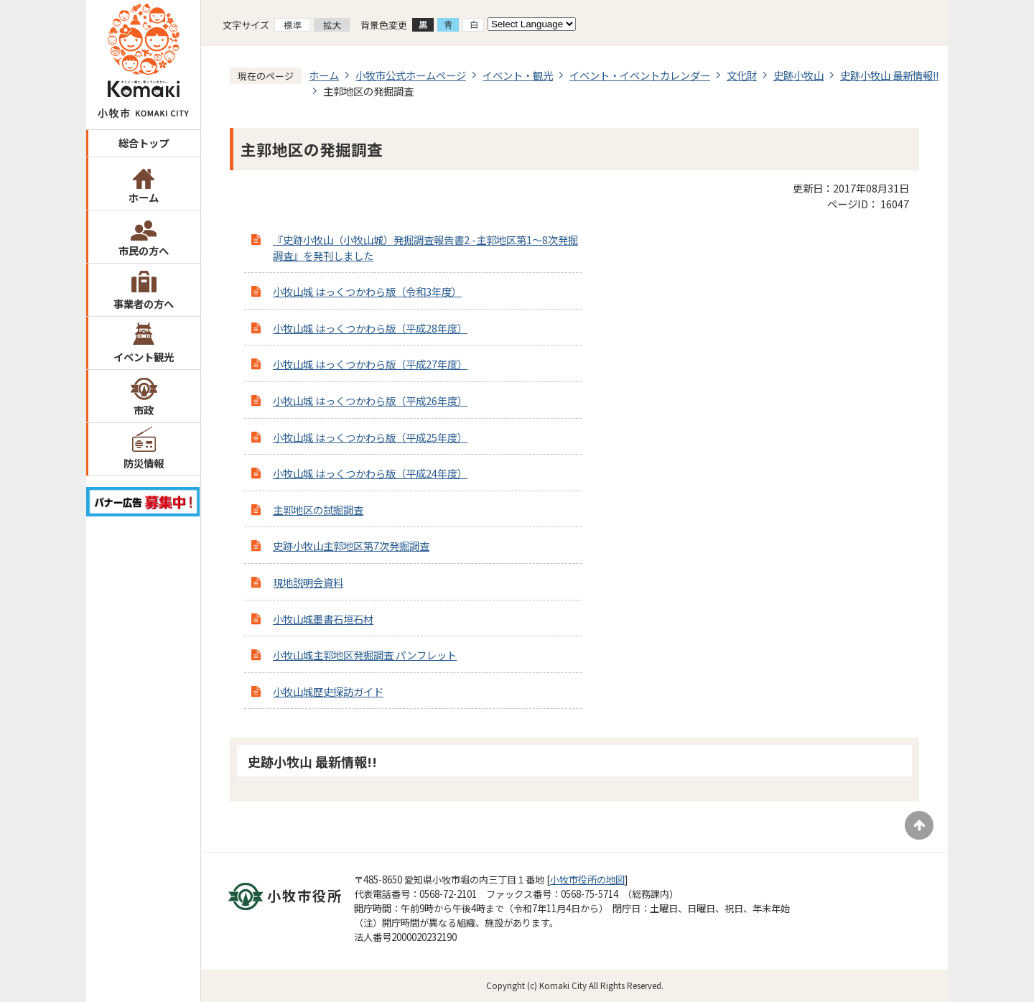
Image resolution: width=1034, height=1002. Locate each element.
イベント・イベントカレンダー (639, 75)
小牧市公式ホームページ (410, 75)
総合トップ (143, 142)
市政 (144, 409)
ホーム (144, 197)
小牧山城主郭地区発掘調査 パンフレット (365, 654)
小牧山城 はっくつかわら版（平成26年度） (370, 400)
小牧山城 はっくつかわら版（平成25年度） (370, 437)
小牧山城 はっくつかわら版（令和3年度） (367, 291)
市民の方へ (143, 250)
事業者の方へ (143, 303)
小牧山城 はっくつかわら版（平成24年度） (370, 473)
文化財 (742, 75)
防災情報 (144, 462)
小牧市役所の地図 (587, 879)
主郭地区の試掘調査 (318, 509)
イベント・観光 (518, 75)
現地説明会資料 (308, 582)
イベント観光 (143, 356)
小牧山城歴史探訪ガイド (328, 691)
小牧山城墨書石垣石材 (323, 618)
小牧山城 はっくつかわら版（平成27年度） (370, 363)
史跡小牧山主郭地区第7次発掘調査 (351, 545)
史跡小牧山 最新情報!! (889, 75)
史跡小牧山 (798, 75)
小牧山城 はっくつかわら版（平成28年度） (370, 327)
